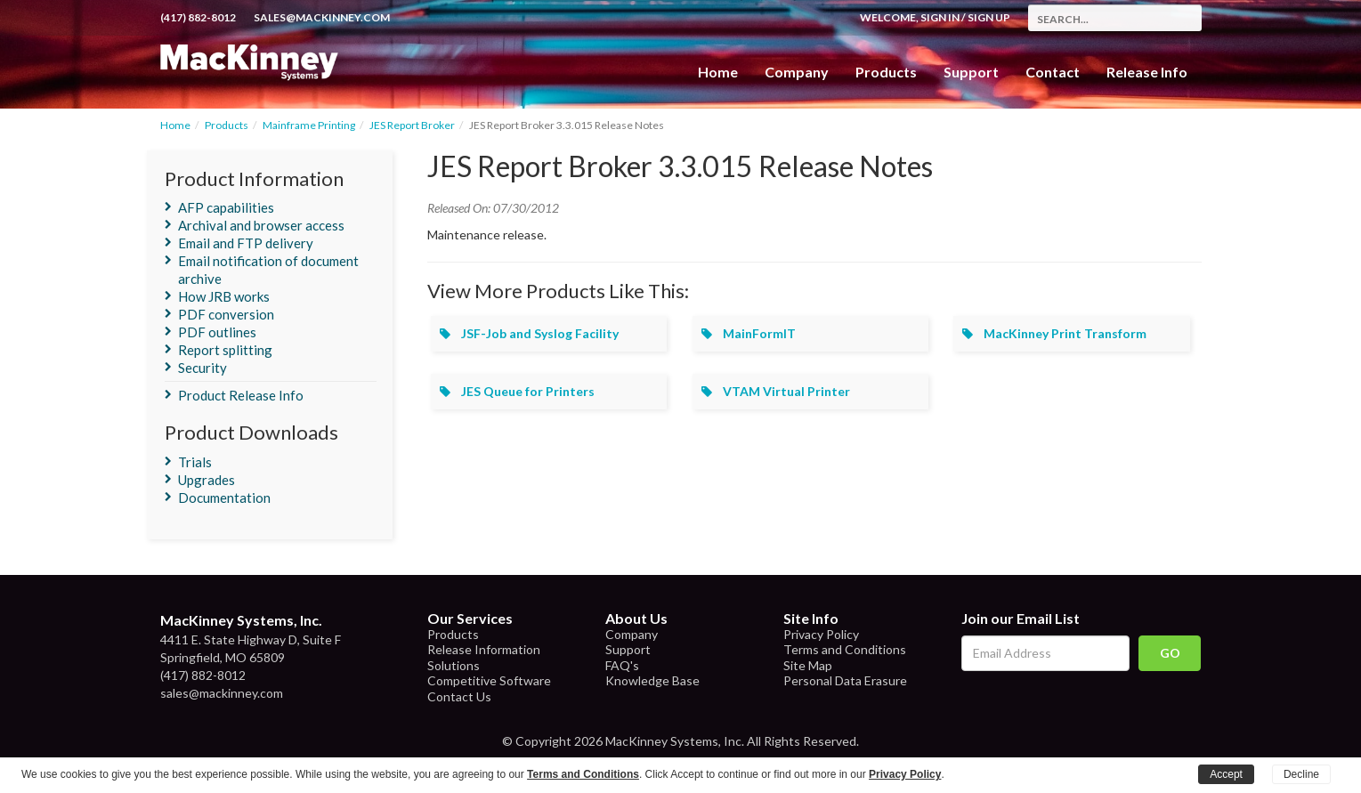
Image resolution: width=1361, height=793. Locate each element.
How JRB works (224, 296)
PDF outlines (217, 332)
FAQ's (622, 665)
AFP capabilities (226, 207)
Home (718, 71)
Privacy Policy (821, 634)
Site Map (807, 665)
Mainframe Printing (309, 125)
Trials (195, 462)
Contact (1052, 71)
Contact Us (459, 696)
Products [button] (886, 71)
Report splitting (225, 350)
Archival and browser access (261, 225)
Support (971, 71)
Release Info (1146, 71)
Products (226, 125)
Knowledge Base (652, 680)
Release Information (483, 649)
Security (202, 368)
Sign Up (989, 17)
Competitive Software (489, 680)
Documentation (224, 498)
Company (797, 71)
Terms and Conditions (844, 649)
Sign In (940, 17)
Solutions (453, 665)
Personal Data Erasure (845, 680)
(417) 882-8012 (198, 17)
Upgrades (206, 480)
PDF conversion (226, 314)
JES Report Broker (412, 125)
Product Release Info (241, 395)
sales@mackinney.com (322, 17)
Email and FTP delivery (245, 243)
